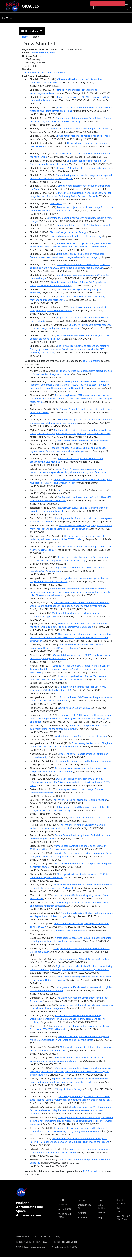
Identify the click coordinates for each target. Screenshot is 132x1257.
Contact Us (72, 1247)
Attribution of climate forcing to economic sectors (81, 736)
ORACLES (30, 6)
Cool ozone (56, 203)
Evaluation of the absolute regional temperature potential (81, 128)
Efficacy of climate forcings (68, 1089)
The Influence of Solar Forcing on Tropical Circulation (79, 799)
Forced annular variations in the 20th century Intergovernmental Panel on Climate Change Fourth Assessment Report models (67, 1019)
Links (100, 1200)
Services (82, 1200)
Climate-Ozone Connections (70, 930)
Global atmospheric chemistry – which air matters (82, 440)
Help (100, 1217)
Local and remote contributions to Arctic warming (75, 236)
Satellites (82, 1217)
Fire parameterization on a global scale (89, 817)
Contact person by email (42, 52)
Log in (108, 3)
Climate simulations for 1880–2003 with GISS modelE (83, 225)
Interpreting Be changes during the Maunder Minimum (82, 761)
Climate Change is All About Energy (68, 232)
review (60, 490)
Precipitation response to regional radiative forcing (83, 135)
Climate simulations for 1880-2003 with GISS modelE (81, 958)
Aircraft (82, 1212)
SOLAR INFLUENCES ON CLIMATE (75, 707)
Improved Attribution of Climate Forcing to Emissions (84, 167)
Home (25, 36)
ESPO (61, 1200)
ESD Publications (91, 360)
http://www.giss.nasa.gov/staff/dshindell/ (46, 72)
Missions (62, 1204)
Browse (101, 1212)
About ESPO (64, 1209)
